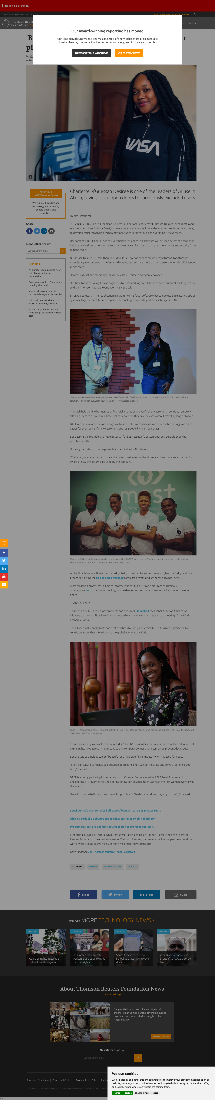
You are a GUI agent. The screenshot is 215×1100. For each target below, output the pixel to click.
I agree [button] (116, 1093)
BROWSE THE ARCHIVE (91, 53)
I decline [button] (128, 1093)
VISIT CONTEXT (129, 53)
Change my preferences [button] (146, 1093)
